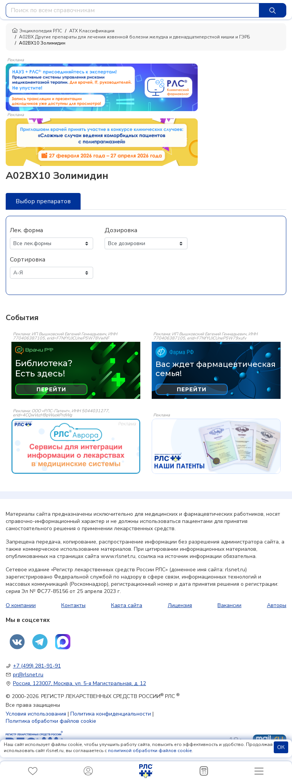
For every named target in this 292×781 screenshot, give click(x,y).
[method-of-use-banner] (102, 87)
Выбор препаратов (43, 201)
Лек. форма (26, 230)
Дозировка (121, 230)
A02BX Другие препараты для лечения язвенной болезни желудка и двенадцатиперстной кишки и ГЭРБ (134, 37)
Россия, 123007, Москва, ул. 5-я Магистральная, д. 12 (79, 683)
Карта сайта (126, 605)
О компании (21, 605)
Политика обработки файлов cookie (51, 721)
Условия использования (36, 713)
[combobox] (132, 10)
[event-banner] (75, 446)
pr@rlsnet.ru (28, 674)
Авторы (276, 605)
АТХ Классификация (91, 31)
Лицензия (180, 605)
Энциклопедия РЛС (37, 31)
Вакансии (229, 605)
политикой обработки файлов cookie (150, 751)
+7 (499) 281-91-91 (37, 665)
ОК (281, 747)
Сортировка (27, 259)
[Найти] (272, 10)
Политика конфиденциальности (110, 713)
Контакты (73, 605)
